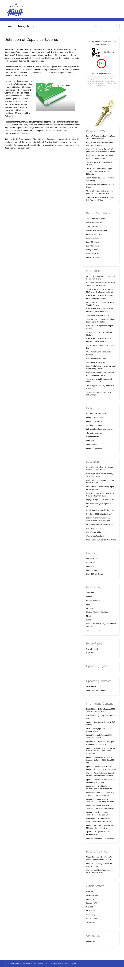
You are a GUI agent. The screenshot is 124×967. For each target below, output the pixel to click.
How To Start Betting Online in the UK (100, 510)
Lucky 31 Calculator (93, 242)
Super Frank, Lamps (93, 630)
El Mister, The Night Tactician (97, 612)
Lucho (88, 620)
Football (89, 903)
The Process (90, 593)
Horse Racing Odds (93, 532)
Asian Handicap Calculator (96, 219)
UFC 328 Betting (92, 559)
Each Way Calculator (94, 223)
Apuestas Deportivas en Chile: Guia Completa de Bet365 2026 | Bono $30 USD (100, 760)
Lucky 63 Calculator (93, 238)
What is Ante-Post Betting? (96, 536)
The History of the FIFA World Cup (98, 315)
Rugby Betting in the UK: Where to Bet (100, 500)
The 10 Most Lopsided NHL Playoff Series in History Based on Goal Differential (99, 171)
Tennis (88, 922)
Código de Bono (92, 444)
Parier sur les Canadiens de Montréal (100, 838)
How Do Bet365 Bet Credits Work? (99, 514)
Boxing (88, 899)
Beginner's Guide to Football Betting (99, 524)
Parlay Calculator (92, 250)
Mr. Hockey (90, 608)
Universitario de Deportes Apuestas (99, 429)
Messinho (89, 616)
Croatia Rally (91, 686)
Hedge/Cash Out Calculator (96, 230)
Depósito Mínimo (92, 437)
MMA (88, 911)
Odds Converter (92, 254)
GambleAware (109, 52)
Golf (87, 907)
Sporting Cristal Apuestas (95, 425)
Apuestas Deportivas (94, 448)
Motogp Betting (92, 566)
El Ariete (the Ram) (93, 600)
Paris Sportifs (91, 441)
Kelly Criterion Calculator (95, 234)
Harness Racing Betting (95, 528)
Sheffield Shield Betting (94, 574)
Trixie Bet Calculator (93, 227)
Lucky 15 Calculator (93, 246)
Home (8, 26)
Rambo (89, 597)
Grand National (92, 649)
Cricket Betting (91, 570)
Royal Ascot (90, 653)
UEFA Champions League (95, 690)
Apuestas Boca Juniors (95, 417)
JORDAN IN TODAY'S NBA (95, 362)
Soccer (88, 919)
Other (88, 915)
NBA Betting (90, 562)
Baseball (89, 891)
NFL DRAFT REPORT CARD (96, 358)
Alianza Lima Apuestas (94, 433)
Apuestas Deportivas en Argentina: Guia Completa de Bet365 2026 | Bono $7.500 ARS (101, 750)
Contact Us (90, 941)
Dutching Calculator (93, 257)
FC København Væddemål (96, 414)
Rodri (88, 604)
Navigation (25, 26)
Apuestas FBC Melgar (94, 421)
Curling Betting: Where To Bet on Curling (101, 540)
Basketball (90, 895)
